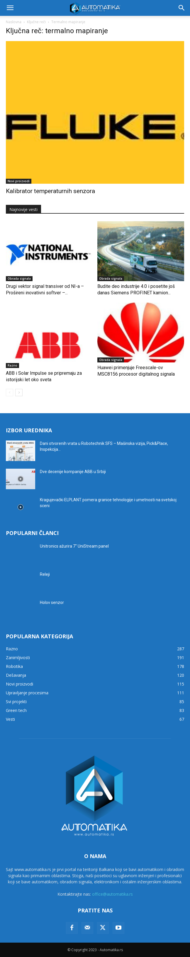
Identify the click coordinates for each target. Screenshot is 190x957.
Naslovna (13, 21)
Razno (12, 365)
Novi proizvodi (19, 181)
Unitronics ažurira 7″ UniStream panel (74, 546)
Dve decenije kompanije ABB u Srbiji (73, 471)
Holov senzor (52, 602)
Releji (45, 574)
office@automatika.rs (112, 894)
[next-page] (19, 392)
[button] (10, 8)
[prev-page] (9, 392)
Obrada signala (19, 278)
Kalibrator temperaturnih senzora (50, 191)
